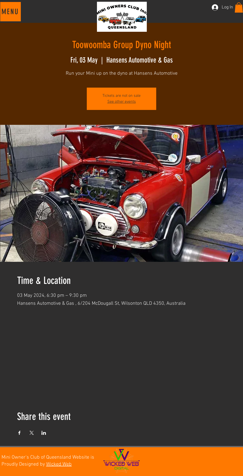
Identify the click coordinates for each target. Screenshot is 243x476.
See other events (121, 101)
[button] (10, 12)
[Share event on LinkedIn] (43, 433)
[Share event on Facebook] (19, 433)
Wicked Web (59, 464)
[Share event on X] (31, 433)
